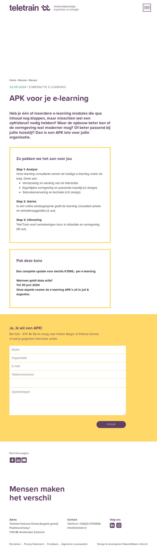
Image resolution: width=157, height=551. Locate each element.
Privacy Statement (34, 544)
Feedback (52, 544)
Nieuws (22, 80)
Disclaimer (15, 544)
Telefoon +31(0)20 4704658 (84, 523)
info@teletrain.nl (76, 528)
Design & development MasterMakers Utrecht (122, 544)
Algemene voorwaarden (74, 544)
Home (12, 80)
